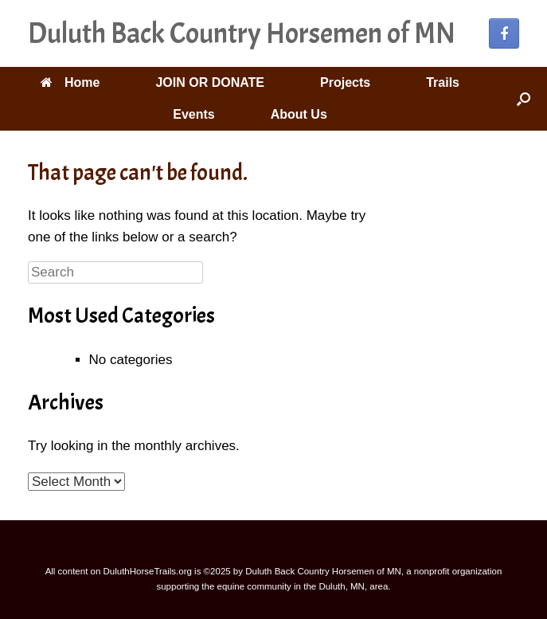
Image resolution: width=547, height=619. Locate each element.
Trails (442, 82)
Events (193, 114)
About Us (299, 114)
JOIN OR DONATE (209, 82)
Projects (345, 82)
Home (70, 82)
